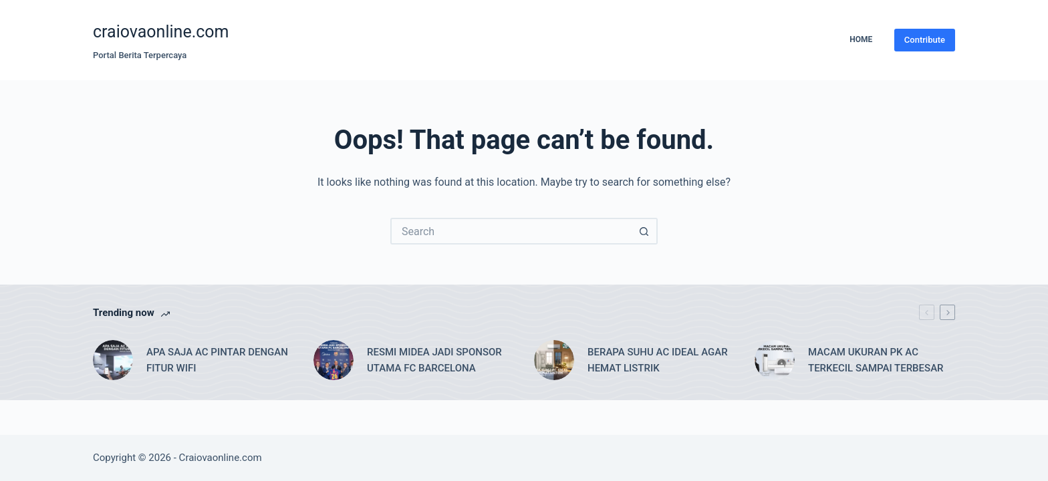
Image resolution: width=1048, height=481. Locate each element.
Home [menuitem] (860, 39)
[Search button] (644, 231)
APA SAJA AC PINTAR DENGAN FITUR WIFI (217, 360)
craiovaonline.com (161, 31)
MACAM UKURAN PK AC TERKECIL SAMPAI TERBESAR (876, 360)
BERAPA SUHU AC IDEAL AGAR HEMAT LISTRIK (657, 360)
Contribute (924, 40)
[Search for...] (510, 231)
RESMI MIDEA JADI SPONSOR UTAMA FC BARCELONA (434, 360)
